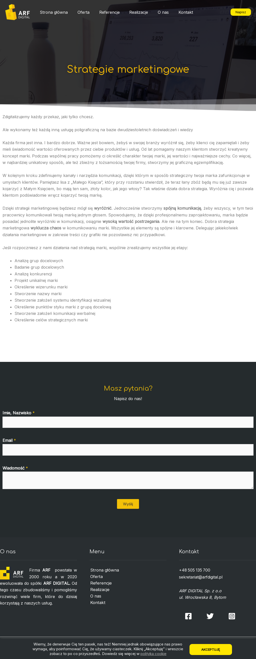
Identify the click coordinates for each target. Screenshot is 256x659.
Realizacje (133, 12)
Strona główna (53, 12)
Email (9, 440)
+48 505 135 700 (195, 570)
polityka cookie (153, 653)
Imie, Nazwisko (18, 412)
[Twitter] (210, 615)
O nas (155, 12)
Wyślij (128, 504)
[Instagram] (231, 615)
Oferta (81, 12)
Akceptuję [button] (211, 650)
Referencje (105, 12)
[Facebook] (188, 615)
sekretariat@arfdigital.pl (201, 576)
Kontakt (176, 12)
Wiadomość (15, 468)
